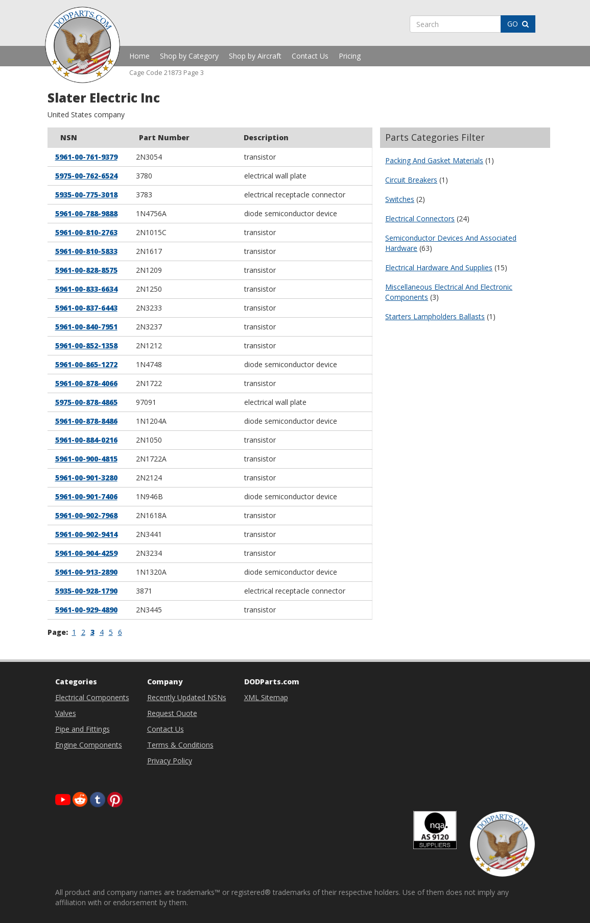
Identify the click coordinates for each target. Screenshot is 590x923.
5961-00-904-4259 (86, 553)
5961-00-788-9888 (86, 213)
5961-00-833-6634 (86, 289)
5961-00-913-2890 (86, 572)
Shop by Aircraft (255, 56)
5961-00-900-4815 (86, 459)
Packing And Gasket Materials (434, 160)
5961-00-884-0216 (86, 440)
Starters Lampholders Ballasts (435, 316)
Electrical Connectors (420, 218)
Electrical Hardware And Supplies (438, 267)
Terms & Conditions (180, 745)
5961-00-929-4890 (86, 609)
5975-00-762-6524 (86, 176)
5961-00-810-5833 (86, 251)
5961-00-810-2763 (86, 232)
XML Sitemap (266, 697)
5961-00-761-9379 (86, 157)
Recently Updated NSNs (186, 697)
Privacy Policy (169, 760)
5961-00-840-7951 (86, 326)
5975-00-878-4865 (86, 402)
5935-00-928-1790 (86, 591)
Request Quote (172, 713)
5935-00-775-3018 (86, 194)
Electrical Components (92, 697)
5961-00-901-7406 (86, 496)
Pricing (350, 56)
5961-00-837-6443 (86, 308)
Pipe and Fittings (82, 729)
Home (139, 56)
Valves (65, 713)
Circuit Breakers (411, 180)
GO (518, 24)
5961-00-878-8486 (86, 421)
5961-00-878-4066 (86, 383)
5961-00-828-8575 (86, 270)
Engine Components (88, 745)
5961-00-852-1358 (86, 345)
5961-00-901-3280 (86, 477)
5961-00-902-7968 (86, 515)
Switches (399, 199)
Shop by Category (189, 56)
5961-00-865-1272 (86, 364)
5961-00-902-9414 (86, 534)
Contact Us (310, 56)
